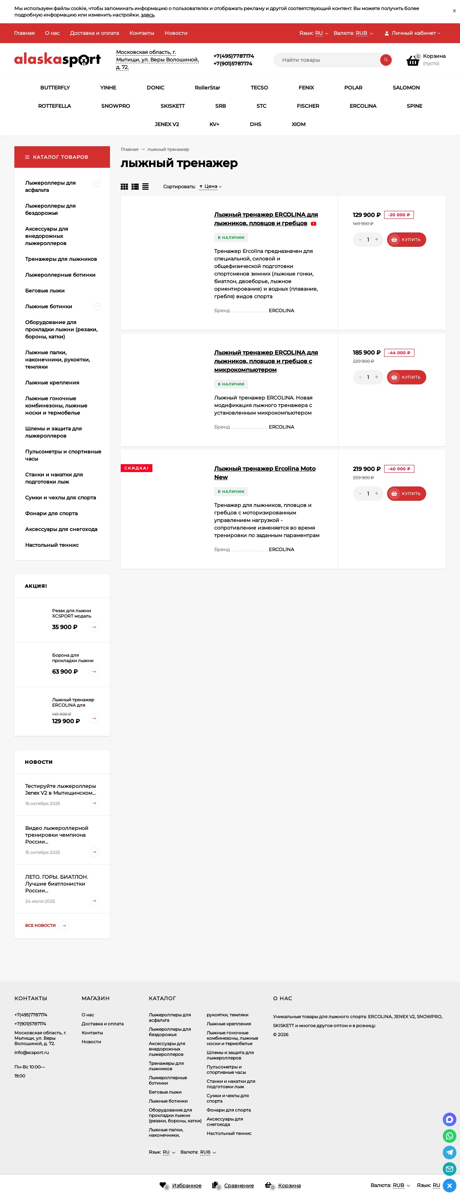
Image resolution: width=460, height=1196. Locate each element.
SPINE (414, 106)
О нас (52, 33)
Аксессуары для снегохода (225, 1121)
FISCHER (308, 106)
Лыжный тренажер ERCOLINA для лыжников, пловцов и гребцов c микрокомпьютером (266, 361)
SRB (220, 106)
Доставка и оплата (94, 33)
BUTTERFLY (55, 87)
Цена (208, 186)
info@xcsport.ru (31, 1052)
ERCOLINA (363, 106)
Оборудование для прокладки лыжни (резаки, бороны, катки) (175, 1115)
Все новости (47, 926)
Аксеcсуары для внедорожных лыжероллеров (167, 1049)
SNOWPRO (115, 106)
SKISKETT (173, 106)
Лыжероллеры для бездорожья (170, 1031)
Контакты (141, 33)
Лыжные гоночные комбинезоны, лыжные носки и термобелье (232, 1038)
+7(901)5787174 (232, 63)
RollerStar (207, 87)
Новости (176, 33)
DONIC (155, 87)
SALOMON (406, 87)
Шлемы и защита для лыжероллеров (230, 1055)
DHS (255, 124)
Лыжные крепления (229, 1023)
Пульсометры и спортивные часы (226, 1069)
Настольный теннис (229, 1133)
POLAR (353, 87)
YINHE (108, 87)
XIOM (298, 124)
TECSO (259, 87)
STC (261, 106)
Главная (24, 33)
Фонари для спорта (229, 1110)
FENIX (306, 87)
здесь (147, 15)
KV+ (214, 124)
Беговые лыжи (165, 1092)
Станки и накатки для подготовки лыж (231, 1084)
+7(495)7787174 (233, 56)
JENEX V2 (167, 124)
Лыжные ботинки (168, 1101)
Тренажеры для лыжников (166, 1066)
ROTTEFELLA (54, 106)
